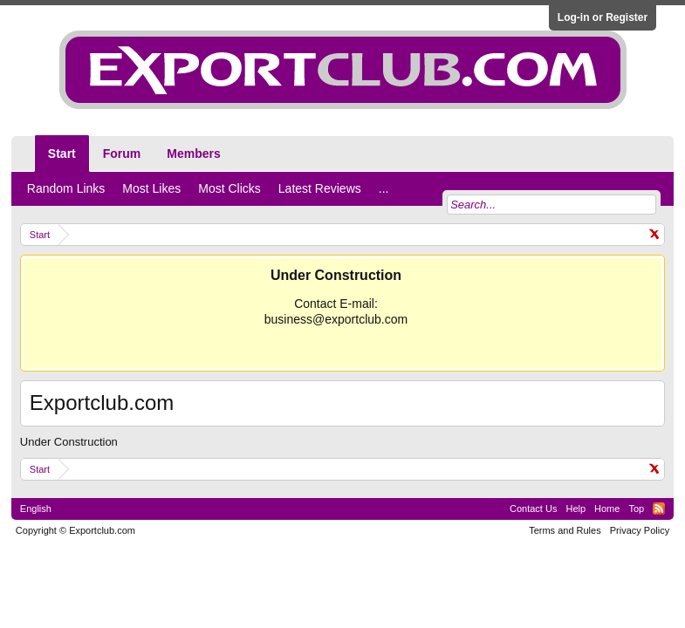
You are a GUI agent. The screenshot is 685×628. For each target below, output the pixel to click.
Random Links (66, 188)
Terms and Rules (565, 530)
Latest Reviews (319, 188)
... (384, 188)
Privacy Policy (639, 530)
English (35, 508)
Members (193, 153)
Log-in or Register (602, 17)
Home (607, 508)
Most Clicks (229, 188)
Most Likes (151, 188)
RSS (659, 508)
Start (62, 153)
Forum (122, 153)
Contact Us (533, 508)
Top (636, 508)
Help (575, 508)
